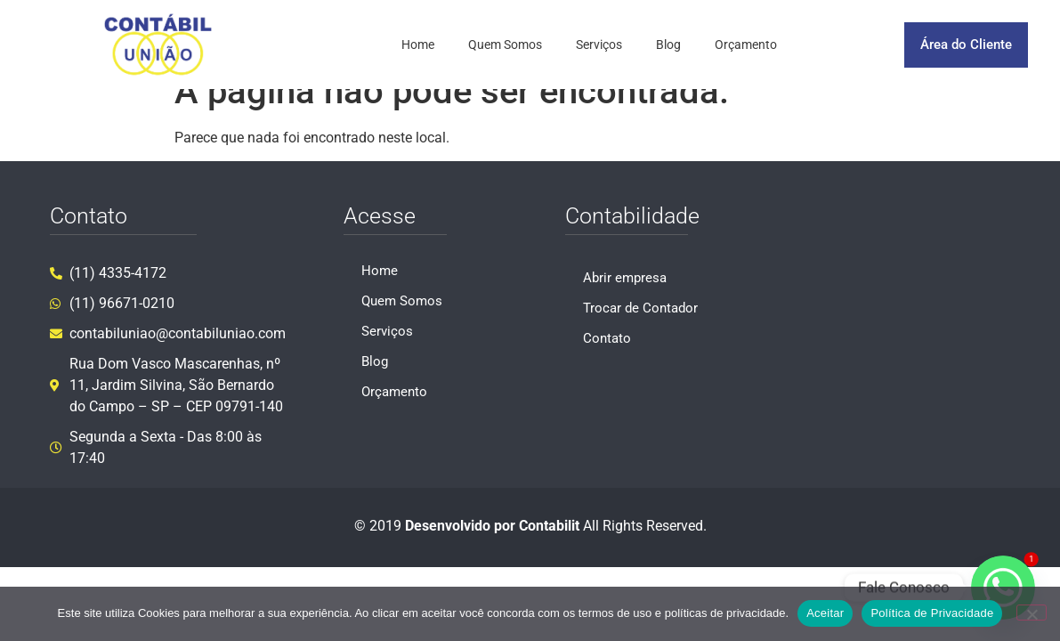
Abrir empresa (625, 304)
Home (417, 44)
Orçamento (746, 44)
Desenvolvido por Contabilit (492, 551)
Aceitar (825, 613)
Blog (668, 44)
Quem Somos (505, 44)
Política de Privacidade (931, 613)
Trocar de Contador (640, 334)
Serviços (599, 44)
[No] (1031, 612)
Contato (607, 364)
